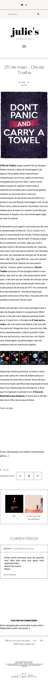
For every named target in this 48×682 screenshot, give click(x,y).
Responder (10, 575)
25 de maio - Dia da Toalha (24, 69)
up (24, 673)
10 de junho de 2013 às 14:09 (23, 548)
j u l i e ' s (20, 675)
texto (24, 85)
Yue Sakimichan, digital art (28, 642)
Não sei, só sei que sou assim (18, 640)
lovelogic (31, 677)
